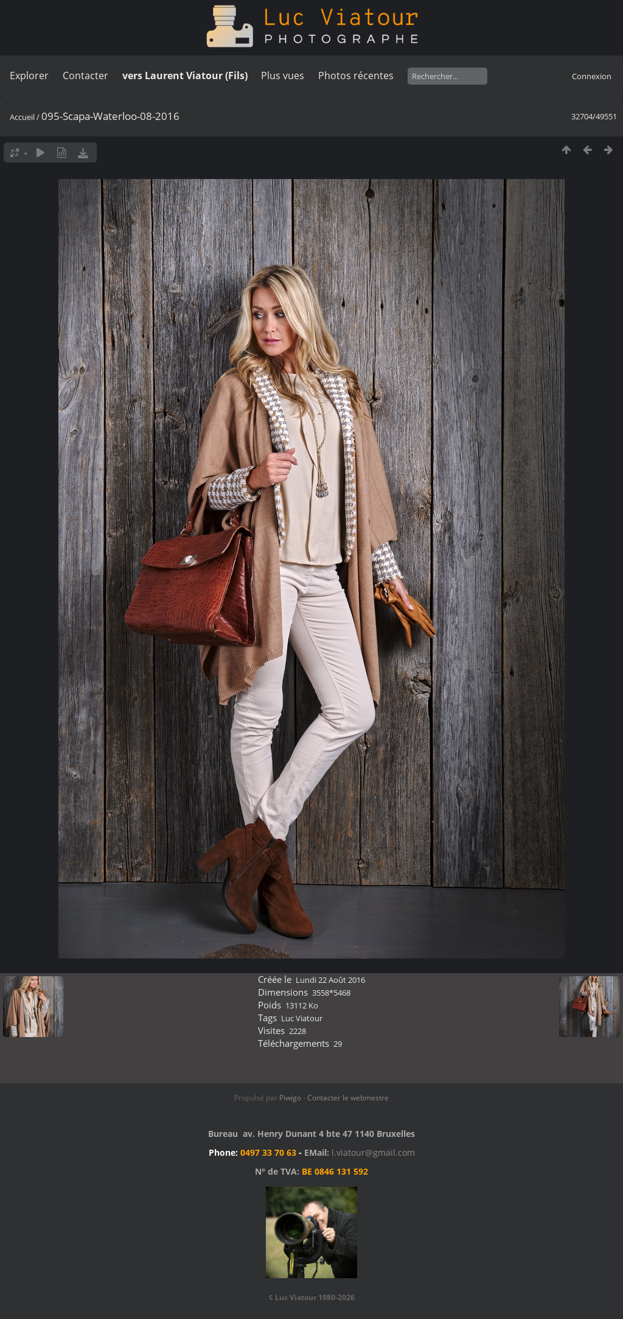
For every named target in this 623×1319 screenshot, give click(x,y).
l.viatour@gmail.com (373, 1152)
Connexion (591, 76)
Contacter (85, 75)
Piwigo (290, 1097)
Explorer (29, 75)
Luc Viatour (301, 1018)
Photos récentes (356, 75)
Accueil (22, 116)
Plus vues (282, 75)
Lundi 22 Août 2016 (330, 979)
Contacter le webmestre (348, 1097)
